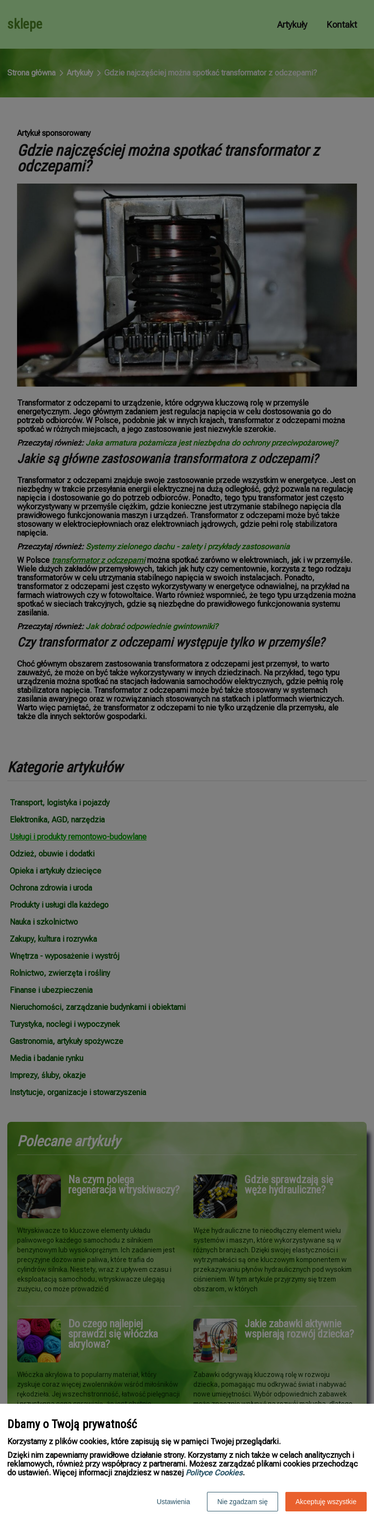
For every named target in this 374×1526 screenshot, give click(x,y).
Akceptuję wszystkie (326, 1502)
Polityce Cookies (214, 1472)
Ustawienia (173, 1502)
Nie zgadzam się (242, 1502)
